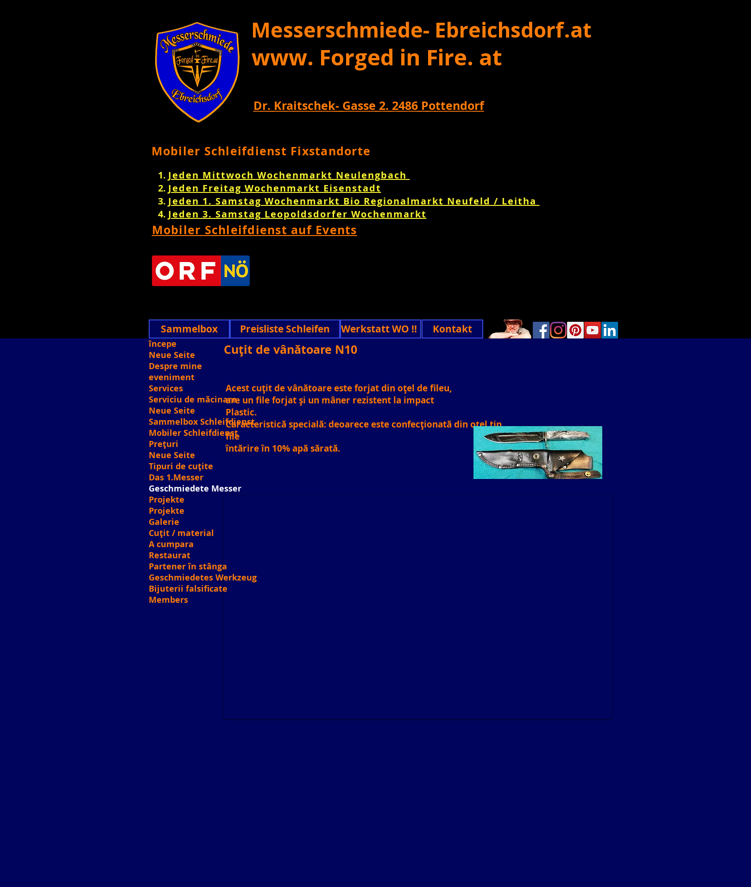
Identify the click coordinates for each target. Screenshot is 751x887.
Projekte (166, 499)
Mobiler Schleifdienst (193, 433)
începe (163, 344)
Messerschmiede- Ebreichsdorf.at (421, 30)
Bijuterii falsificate (188, 588)
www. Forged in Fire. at (377, 57)
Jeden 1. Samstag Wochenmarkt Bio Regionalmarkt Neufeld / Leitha (354, 201)
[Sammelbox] (189, 328)
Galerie (164, 522)
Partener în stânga (188, 566)
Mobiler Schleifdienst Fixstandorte (261, 151)
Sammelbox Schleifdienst (202, 422)
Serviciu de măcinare (193, 399)
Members (168, 600)
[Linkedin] (609, 330)
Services (166, 388)
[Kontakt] (452, 328)
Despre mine (175, 366)
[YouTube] (592, 330)
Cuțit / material (181, 533)
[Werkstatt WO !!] (380, 328)
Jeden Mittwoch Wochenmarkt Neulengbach (289, 175)
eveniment (172, 377)
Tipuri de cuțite (181, 466)
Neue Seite (172, 355)
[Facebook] (541, 330)
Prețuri (163, 444)
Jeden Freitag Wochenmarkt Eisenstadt (274, 188)
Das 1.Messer (176, 477)
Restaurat (169, 555)
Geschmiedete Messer (195, 488)
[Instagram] (558, 330)
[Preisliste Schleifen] (285, 328)
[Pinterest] (575, 330)
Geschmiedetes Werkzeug (202, 577)
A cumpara (171, 544)
